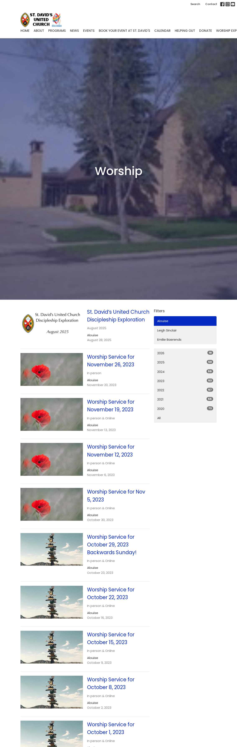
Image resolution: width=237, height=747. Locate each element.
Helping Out (185, 30)
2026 (185, 353)
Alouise (162, 321)
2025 (185, 362)
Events (89, 30)
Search (195, 4)
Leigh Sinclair (167, 330)
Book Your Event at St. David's (124, 30)
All (159, 418)
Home (24, 30)
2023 (185, 381)
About (39, 30)
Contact (211, 4)
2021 (185, 399)
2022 (185, 390)
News (74, 30)
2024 (185, 371)
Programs (57, 30)
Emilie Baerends (169, 339)
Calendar (162, 30)
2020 (185, 408)
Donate (205, 30)
